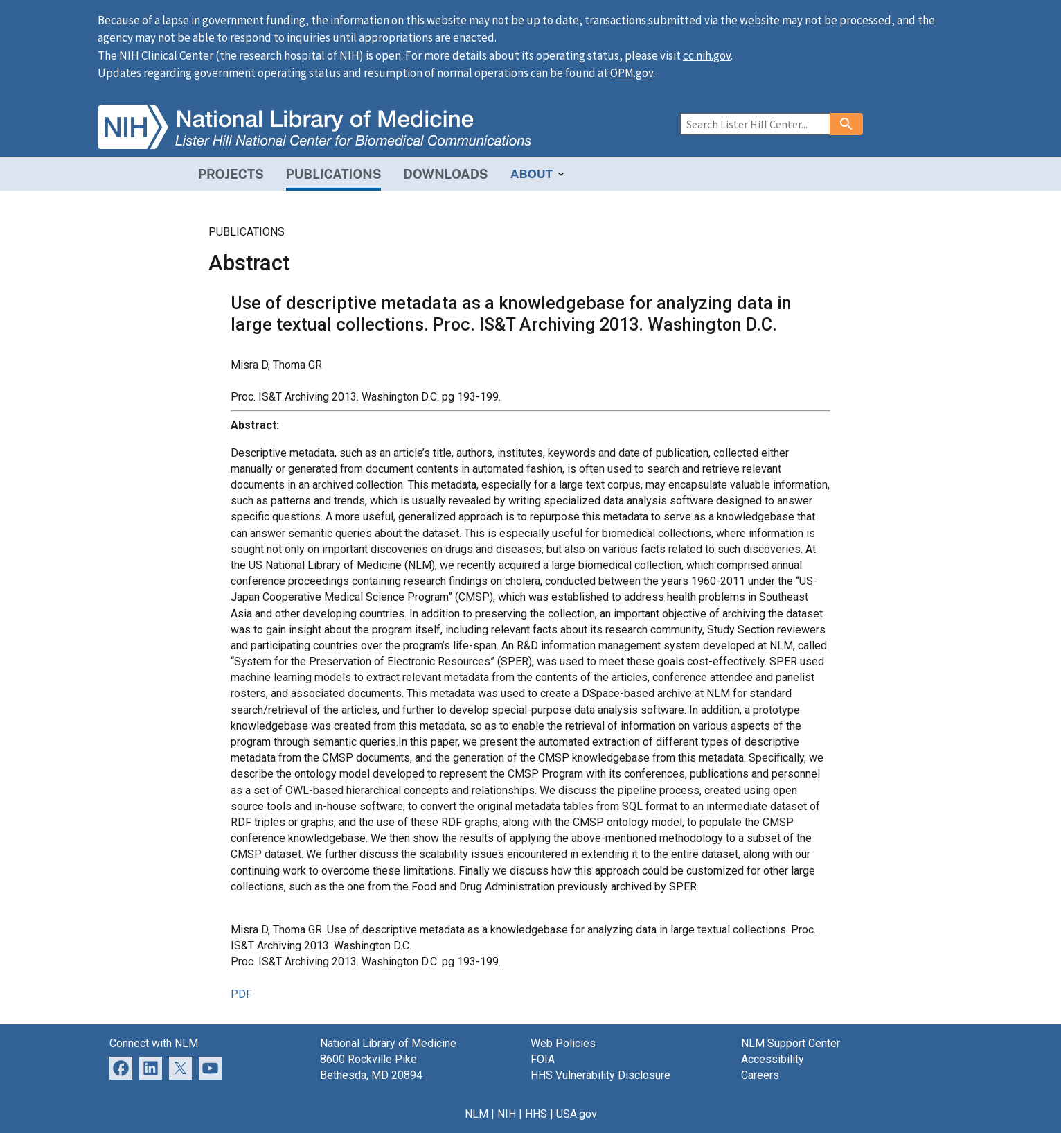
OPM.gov (631, 72)
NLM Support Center (790, 1043)
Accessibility (772, 1059)
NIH (506, 1114)
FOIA (542, 1059)
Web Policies (563, 1043)
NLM (476, 1114)
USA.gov (576, 1114)
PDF (241, 994)
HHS (536, 1114)
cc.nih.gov (707, 55)
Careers (760, 1075)
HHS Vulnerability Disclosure (600, 1075)
